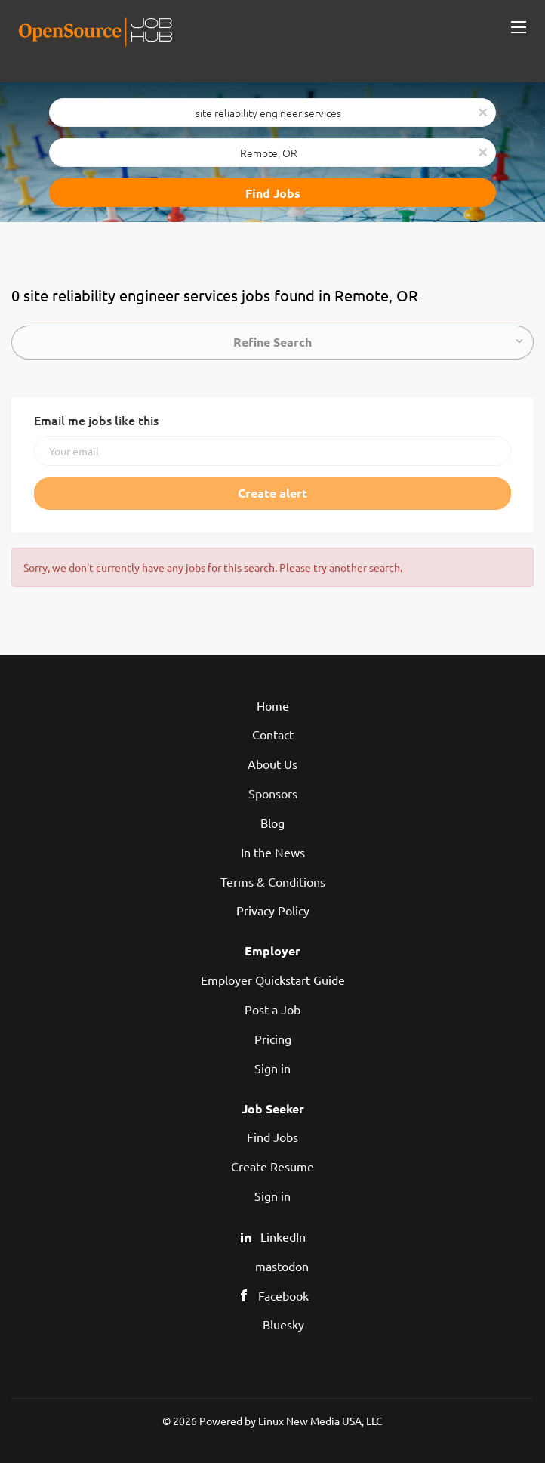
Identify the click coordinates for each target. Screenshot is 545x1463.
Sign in (272, 1068)
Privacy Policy (272, 910)
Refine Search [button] (272, 342)
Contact (273, 734)
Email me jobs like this (96, 420)
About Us (272, 763)
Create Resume (272, 1166)
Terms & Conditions (272, 881)
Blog (272, 822)
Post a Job (272, 1009)
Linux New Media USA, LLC (320, 1421)
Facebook (283, 1295)
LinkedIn (283, 1236)
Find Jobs (272, 193)
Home (273, 705)
